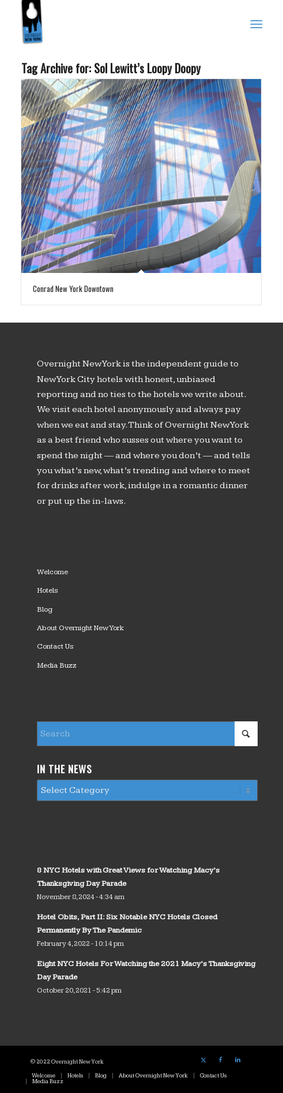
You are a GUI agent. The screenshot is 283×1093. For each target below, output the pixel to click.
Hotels (47, 590)
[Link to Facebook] (220, 1060)
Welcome (52, 572)
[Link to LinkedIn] (238, 1060)
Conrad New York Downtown (73, 288)
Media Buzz (57, 665)
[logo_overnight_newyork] (117, 23)
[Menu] (255, 24)
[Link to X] (203, 1060)
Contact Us (55, 646)
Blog (44, 609)
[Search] (147, 733)
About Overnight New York (80, 627)
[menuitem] (255, 24)
